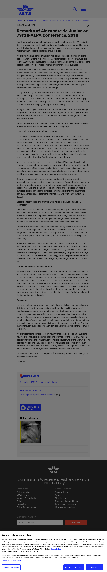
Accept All (94, 569)
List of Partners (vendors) (11, 562)
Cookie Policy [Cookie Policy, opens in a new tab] (55, 550)
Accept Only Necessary (73, 569)
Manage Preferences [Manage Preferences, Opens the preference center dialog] (11, 569)
